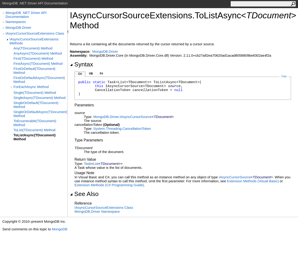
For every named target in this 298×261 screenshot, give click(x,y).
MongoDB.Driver (18, 27)
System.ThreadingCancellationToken (122, 128)
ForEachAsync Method (31, 87)
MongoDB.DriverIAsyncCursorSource (122, 117)
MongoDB (59, 229)
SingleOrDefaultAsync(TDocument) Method (40, 114)
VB (91, 73)
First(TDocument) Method (33, 58)
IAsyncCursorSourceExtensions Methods (34, 41)
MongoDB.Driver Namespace (97, 211)
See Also (84, 193)
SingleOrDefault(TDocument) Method (35, 105)
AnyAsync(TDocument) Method (37, 53)
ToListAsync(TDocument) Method (34, 137)
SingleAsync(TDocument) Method (39, 98)
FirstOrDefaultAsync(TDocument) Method (39, 80)
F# (101, 73)
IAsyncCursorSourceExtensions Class (35, 33)
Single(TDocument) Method (34, 93)
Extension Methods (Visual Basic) (253, 181)
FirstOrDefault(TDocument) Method (34, 71)
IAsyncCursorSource (235, 177)
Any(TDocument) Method (32, 48)
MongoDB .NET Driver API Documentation (26, 15)
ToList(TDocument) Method (34, 130)
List (95, 164)
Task (87, 164)
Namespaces (16, 22)
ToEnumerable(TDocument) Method (34, 123)
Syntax (81, 64)
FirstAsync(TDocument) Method (38, 63)
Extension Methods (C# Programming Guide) (109, 185)
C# (80, 73)
